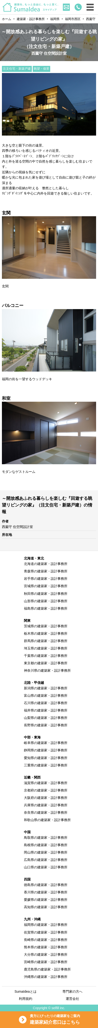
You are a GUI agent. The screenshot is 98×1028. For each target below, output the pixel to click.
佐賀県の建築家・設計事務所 (45, 932)
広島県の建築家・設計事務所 (45, 860)
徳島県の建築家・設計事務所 (45, 885)
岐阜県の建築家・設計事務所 (45, 743)
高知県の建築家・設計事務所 (45, 907)
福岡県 (55, 19)
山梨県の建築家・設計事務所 (45, 718)
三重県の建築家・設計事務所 (45, 765)
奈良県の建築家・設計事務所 (45, 812)
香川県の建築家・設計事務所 (45, 892)
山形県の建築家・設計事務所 (45, 601)
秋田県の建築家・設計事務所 (45, 594)
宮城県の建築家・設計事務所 (45, 586)
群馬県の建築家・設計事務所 (45, 641)
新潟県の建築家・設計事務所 (45, 688)
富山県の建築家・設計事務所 (45, 695)
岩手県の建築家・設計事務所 (45, 578)
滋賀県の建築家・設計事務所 (45, 783)
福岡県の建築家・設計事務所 (45, 925)
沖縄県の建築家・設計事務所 (45, 977)
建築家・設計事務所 (31, 19)
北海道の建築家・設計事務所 (45, 564)
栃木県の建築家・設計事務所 (45, 633)
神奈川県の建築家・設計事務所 (47, 670)
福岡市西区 (73, 19)
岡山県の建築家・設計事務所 (45, 852)
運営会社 (72, 999)
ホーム (6, 19)
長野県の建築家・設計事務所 (45, 725)
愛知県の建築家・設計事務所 (45, 758)
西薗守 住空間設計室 (17, 527)
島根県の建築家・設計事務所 (45, 845)
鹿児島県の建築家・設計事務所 (47, 969)
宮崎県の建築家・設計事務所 (45, 962)
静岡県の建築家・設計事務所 (45, 750)
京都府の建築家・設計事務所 (45, 790)
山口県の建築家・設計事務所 (45, 867)
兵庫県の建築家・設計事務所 (45, 805)
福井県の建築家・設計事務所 (45, 710)
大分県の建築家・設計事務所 (45, 954)
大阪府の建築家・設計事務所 (45, 798)
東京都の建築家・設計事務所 (45, 663)
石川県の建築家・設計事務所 (45, 703)
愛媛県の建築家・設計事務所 (45, 899)
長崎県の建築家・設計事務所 (45, 940)
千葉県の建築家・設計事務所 (45, 656)
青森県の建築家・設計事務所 (45, 571)
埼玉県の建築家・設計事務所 (45, 648)
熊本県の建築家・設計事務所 (45, 947)
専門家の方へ (72, 991)
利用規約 (25, 999)
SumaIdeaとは (26, 991)
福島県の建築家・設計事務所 (45, 608)
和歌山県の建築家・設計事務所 (47, 820)
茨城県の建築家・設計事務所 (45, 626)
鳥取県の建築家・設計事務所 (45, 837)
